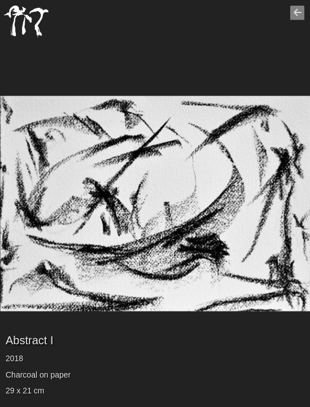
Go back (298, 17)
